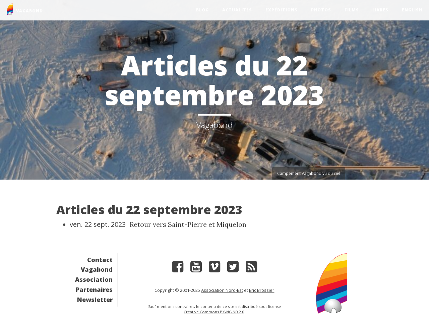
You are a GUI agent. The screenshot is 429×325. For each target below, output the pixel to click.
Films (352, 10)
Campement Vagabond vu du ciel (308, 173)
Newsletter (95, 300)
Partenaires (94, 289)
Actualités (237, 10)
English (412, 10)
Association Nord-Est (222, 290)
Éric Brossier (261, 290)
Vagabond (97, 269)
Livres (380, 10)
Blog (202, 10)
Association (94, 279)
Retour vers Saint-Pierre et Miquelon (188, 224)
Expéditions (281, 10)
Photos (321, 10)
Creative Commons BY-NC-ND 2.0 (214, 311)
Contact (100, 260)
